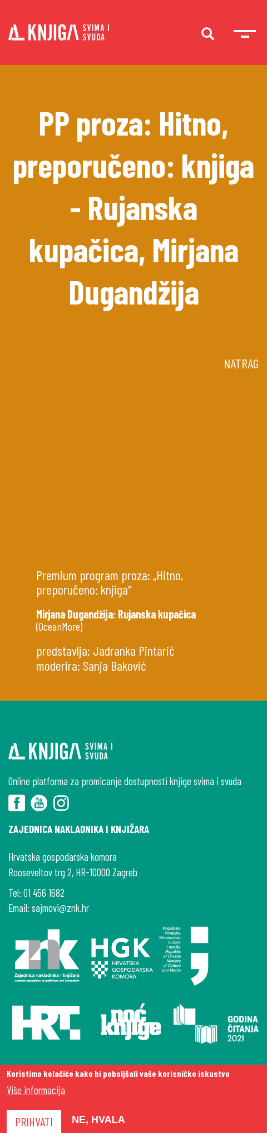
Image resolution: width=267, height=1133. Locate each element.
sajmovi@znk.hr (60, 907)
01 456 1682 (44, 892)
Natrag (241, 363)
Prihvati (34, 1121)
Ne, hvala (98, 1119)
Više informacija (36, 1090)
